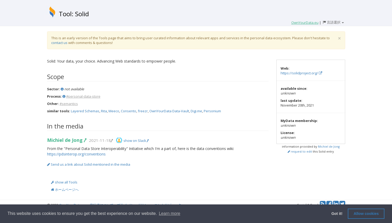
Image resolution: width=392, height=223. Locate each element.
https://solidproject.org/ (301, 73)
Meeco (114, 111)
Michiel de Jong (66, 140)
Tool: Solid (74, 13)
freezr (143, 111)
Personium (212, 111)
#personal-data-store (83, 96)
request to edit (300, 151)
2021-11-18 (100, 140)
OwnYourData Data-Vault (169, 111)
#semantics (69, 103)
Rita (104, 111)
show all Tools (64, 182)
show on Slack (136, 140)
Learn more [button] (169, 213)
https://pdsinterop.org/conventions (76, 154)
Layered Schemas (85, 111)
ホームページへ (65, 189)
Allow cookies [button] (366, 213)
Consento (128, 111)
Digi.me (196, 111)
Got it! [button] (336, 213)
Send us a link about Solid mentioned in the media (88, 164)
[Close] (339, 38)
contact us (59, 42)
